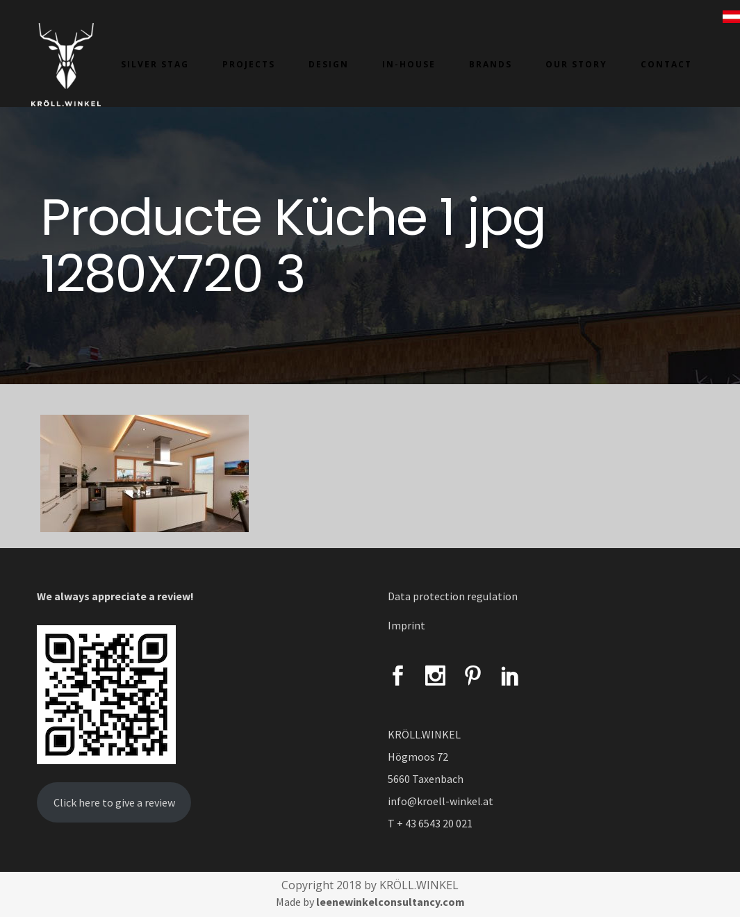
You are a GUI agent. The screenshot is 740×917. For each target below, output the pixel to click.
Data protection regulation (453, 596)
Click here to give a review (114, 802)
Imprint (406, 625)
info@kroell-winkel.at (440, 801)
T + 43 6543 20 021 (430, 823)
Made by (370, 902)
